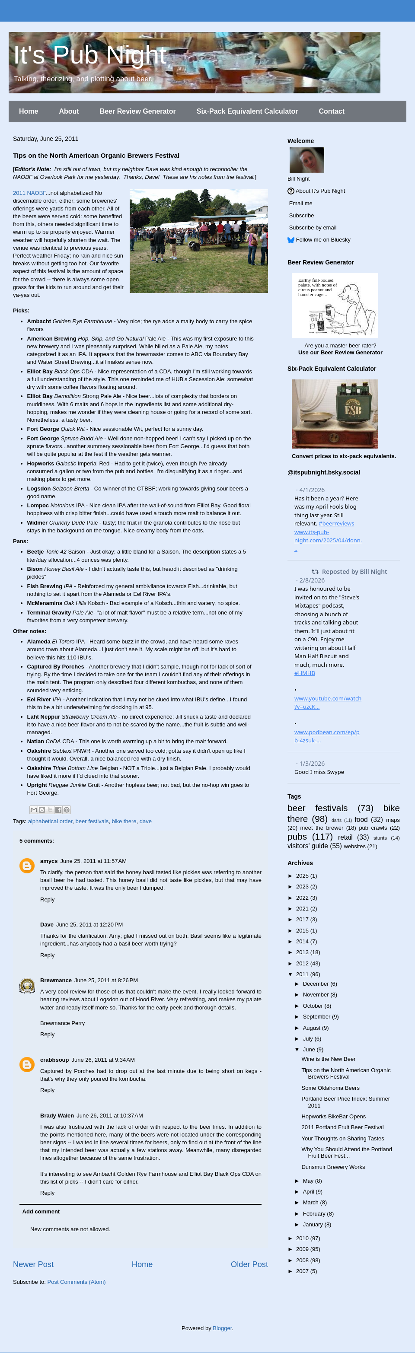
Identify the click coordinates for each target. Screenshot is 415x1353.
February (315, 1213)
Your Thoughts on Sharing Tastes (342, 1138)
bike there (124, 821)
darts (337, 820)
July (309, 1038)
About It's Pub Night (320, 191)
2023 (303, 886)
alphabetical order (50, 821)
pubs (297, 836)
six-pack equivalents (367, 456)
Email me (301, 203)
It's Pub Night (89, 54)
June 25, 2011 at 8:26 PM (106, 980)
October (314, 1006)
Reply (47, 899)
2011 (303, 974)
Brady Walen (57, 1115)
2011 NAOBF (29, 193)
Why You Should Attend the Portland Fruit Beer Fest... (346, 1152)
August (312, 1028)
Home (28, 111)
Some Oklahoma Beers (330, 1088)
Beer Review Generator (138, 111)
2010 (303, 1238)
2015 (303, 930)
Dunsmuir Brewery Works (333, 1167)
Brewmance (56, 980)
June (310, 1049)
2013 (303, 952)
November (317, 994)
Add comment (41, 1211)
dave (146, 821)
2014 (303, 941)
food (360, 819)
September (317, 1016)
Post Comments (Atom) (77, 1282)
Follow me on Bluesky (323, 239)
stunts (380, 837)
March (311, 1202)
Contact (332, 111)
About (69, 111)
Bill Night (298, 178)
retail (345, 837)
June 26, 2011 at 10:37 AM (110, 1115)
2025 (303, 875)
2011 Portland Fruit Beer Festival (342, 1127)
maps (393, 820)
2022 (303, 898)
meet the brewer (322, 828)
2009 (303, 1249)
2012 (303, 963)
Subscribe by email (313, 227)
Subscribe (301, 215)
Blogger (222, 1328)
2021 (303, 908)
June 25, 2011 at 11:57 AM (93, 861)
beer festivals (92, 821)
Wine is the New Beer (328, 1059)
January (314, 1224)
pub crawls (373, 828)
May (309, 1181)
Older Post (249, 1264)
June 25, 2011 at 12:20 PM (89, 924)
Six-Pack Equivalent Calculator (247, 111)
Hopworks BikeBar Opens (333, 1116)
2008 (303, 1260)
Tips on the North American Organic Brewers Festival (345, 1073)
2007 (303, 1271)
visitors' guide (307, 846)
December (317, 984)
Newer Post (33, 1264)
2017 (303, 919)
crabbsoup (54, 1060)
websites (355, 846)
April (309, 1191)
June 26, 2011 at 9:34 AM (102, 1060)
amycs (48, 861)
